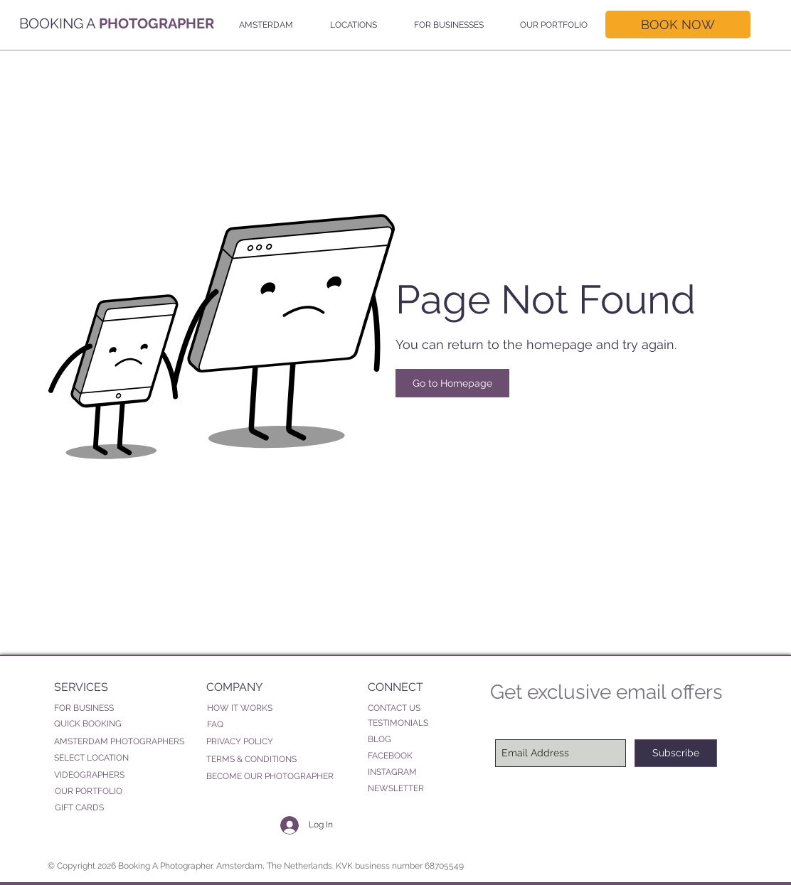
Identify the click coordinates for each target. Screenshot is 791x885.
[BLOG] (421, 739)
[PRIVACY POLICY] (259, 742)
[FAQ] (260, 725)
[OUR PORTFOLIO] (122, 791)
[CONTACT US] (409, 708)
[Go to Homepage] (452, 383)
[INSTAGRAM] (421, 772)
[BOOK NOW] (677, 24)
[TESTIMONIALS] (421, 723)
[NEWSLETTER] (409, 788)
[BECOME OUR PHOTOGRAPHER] (271, 776)
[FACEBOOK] (421, 756)
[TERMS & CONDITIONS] (259, 759)
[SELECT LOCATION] (121, 758)
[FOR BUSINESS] (119, 708)
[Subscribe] (676, 753)
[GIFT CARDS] (122, 808)
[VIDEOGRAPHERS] (121, 775)
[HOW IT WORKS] (275, 708)
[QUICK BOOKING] (121, 724)
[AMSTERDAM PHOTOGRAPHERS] (121, 742)
